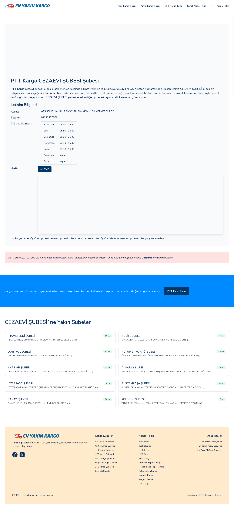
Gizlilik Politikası (206, 495)
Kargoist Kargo (146, 475)
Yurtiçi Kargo (145, 445)
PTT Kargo (144, 450)
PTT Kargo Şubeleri (104, 450)
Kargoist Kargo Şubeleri (106, 462)
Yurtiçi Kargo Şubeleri (105, 445)
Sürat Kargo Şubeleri (105, 458)
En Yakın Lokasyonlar (212, 441)
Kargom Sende (146, 479)
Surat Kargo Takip (196, 6)
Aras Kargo (144, 441)
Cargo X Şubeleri (103, 471)
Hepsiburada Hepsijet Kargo (152, 466)
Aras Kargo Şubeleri (104, 441)
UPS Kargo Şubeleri (104, 454)
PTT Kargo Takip (220, 6)
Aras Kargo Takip (127, 6)
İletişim (218, 495)
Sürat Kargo (144, 458)
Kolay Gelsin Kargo (148, 471)
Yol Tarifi (44, 169)
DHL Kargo (144, 483)
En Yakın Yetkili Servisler (210, 445)
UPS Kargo (144, 454)
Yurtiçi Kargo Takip (150, 6)
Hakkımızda (191, 495)
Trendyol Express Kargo (150, 462)
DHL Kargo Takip (173, 6)
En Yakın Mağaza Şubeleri (209, 450)
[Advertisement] (117, 52)
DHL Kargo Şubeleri (104, 466)
